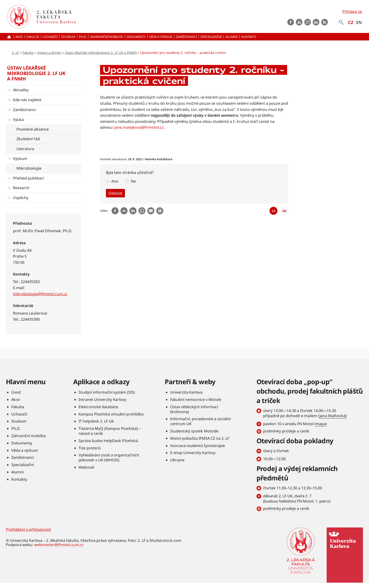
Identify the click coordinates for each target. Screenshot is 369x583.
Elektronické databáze (98, 406)
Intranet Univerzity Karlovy (102, 399)
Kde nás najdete (27, 99)
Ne (133, 181)
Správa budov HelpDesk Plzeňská (108, 440)
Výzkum (20, 158)
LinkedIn (316, 22)
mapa (321, 423)
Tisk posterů (90, 448)
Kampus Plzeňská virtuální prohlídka (111, 414)
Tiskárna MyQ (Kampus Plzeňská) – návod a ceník (110, 431)
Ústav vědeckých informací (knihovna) (194, 409)
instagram (307, 22)
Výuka (18, 119)
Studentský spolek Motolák (194, 431)
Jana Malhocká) (333, 415)
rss (324, 22)
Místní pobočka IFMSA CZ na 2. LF (199, 438)
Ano (114, 181)
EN (359, 22)
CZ (350, 22)
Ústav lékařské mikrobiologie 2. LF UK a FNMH (101, 52)
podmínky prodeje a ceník (286, 431)
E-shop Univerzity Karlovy (192, 452)
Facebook (290, 22)
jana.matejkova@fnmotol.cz (139, 127)
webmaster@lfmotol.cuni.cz (59, 544)
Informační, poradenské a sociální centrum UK (200, 421)
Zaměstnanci (24, 109)
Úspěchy (20, 197)
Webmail (86, 467)
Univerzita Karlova (186, 392)
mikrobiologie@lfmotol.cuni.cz (40, 293)
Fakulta (28, 52)
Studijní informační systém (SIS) (107, 392)
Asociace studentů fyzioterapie (197, 445)
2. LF (15, 52)
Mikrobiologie (28, 168)
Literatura (25, 148)
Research (21, 187)
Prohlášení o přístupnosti (28, 529)
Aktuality (20, 89)
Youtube (299, 22)
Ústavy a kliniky (49, 52)
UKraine (177, 460)
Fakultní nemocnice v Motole (195, 399)
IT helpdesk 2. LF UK (96, 421)
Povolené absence (32, 129)
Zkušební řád (28, 138)
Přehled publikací (28, 178)
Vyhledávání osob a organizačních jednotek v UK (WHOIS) (109, 457)
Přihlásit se (352, 11)
